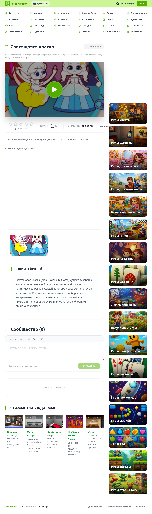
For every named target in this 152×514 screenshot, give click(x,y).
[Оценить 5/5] (31, 124)
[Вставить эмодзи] (42, 339)
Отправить (89, 366)
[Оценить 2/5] (15, 124)
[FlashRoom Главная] (16, 4)
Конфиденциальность (119, 507)
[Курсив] (16, 339)
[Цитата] (29, 339)
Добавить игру (96, 507)
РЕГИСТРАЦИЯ (127, 4)
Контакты (141, 507)
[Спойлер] (34, 339)
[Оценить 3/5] (21, 124)
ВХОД (142, 3)
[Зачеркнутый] (21, 339)
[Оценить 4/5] (26, 124)
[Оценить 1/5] (10, 124)
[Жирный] (10, 339)
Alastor (87, 126)
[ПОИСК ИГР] (117, 3)
